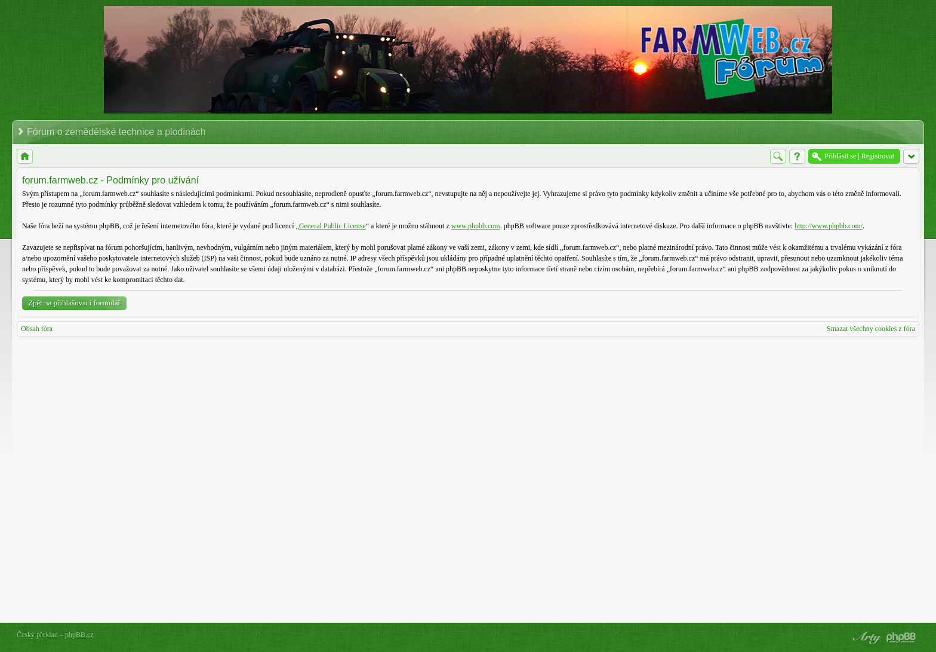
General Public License (332, 226)
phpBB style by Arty (865, 637)
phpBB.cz (79, 634)
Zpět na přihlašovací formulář (74, 302)
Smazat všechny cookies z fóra (871, 329)
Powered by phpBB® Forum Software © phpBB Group (901, 637)
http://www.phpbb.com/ (829, 226)
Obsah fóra (37, 329)
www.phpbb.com (475, 226)
